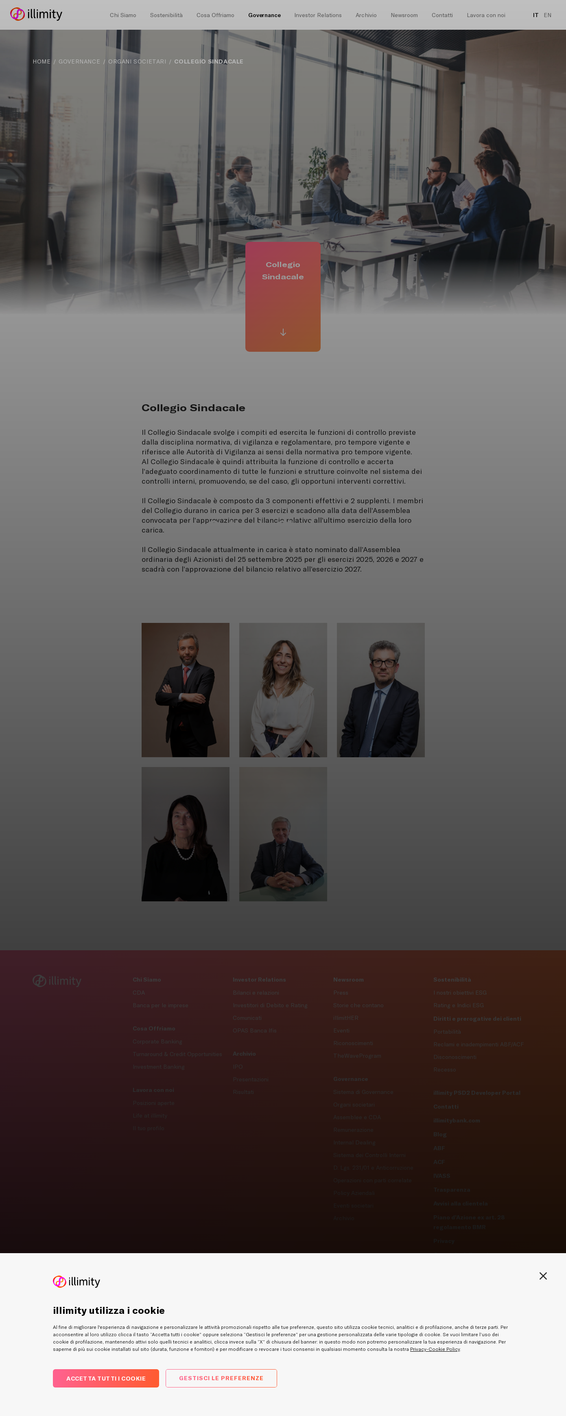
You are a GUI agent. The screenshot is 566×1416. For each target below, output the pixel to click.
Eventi (341, 1030)
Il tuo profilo (148, 1128)
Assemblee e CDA (357, 1117)
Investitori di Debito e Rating (270, 1005)
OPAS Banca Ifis (255, 1030)
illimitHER (345, 1018)
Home (41, 61)
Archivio (343, 1218)
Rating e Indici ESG (458, 1005)
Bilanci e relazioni (256, 992)
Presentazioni (251, 1079)
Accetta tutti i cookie (106, 1378)
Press (340, 992)
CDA (139, 992)
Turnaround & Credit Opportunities (177, 1054)
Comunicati (247, 1018)
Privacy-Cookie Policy (435, 1349)
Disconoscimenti (454, 1057)
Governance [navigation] (79, 61)
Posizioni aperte (154, 1103)
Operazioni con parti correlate (372, 1180)
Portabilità (447, 1031)
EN (547, 15)
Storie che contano (358, 1005)
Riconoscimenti (353, 1043)
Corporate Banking (157, 1041)
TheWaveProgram (357, 1055)
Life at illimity (150, 1115)
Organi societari (354, 1104)
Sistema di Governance (363, 1092)
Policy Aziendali (354, 1193)
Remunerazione (353, 1130)
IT (536, 15)
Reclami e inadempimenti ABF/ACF (478, 1044)
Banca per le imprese (160, 1005)
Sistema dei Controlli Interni (369, 1155)
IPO (238, 1066)
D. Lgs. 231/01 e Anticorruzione (373, 1167)
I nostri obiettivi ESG (460, 992)
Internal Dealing (354, 1142)
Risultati (243, 1092)
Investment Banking (159, 1066)
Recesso (444, 1069)
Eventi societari (353, 1205)
